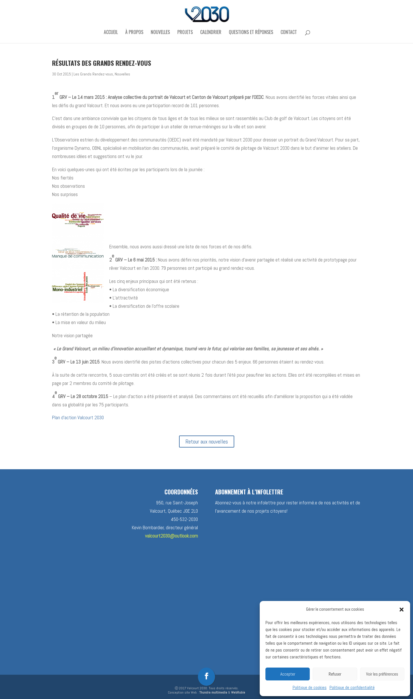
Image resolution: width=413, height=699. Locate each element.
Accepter (287, 674)
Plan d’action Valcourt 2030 (78, 417)
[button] (401, 609)
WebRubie (238, 692)
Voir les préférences (382, 674)
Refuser (335, 674)
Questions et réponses (251, 32)
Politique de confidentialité (352, 687)
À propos (134, 32)
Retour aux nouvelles (206, 441)
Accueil (111, 32)
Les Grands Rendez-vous (93, 74)
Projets (185, 32)
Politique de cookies (310, 687)
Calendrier (210, 32)
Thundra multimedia (213, 692)
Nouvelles (160, 32)
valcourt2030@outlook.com (171, 536)
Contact (289, 32)
